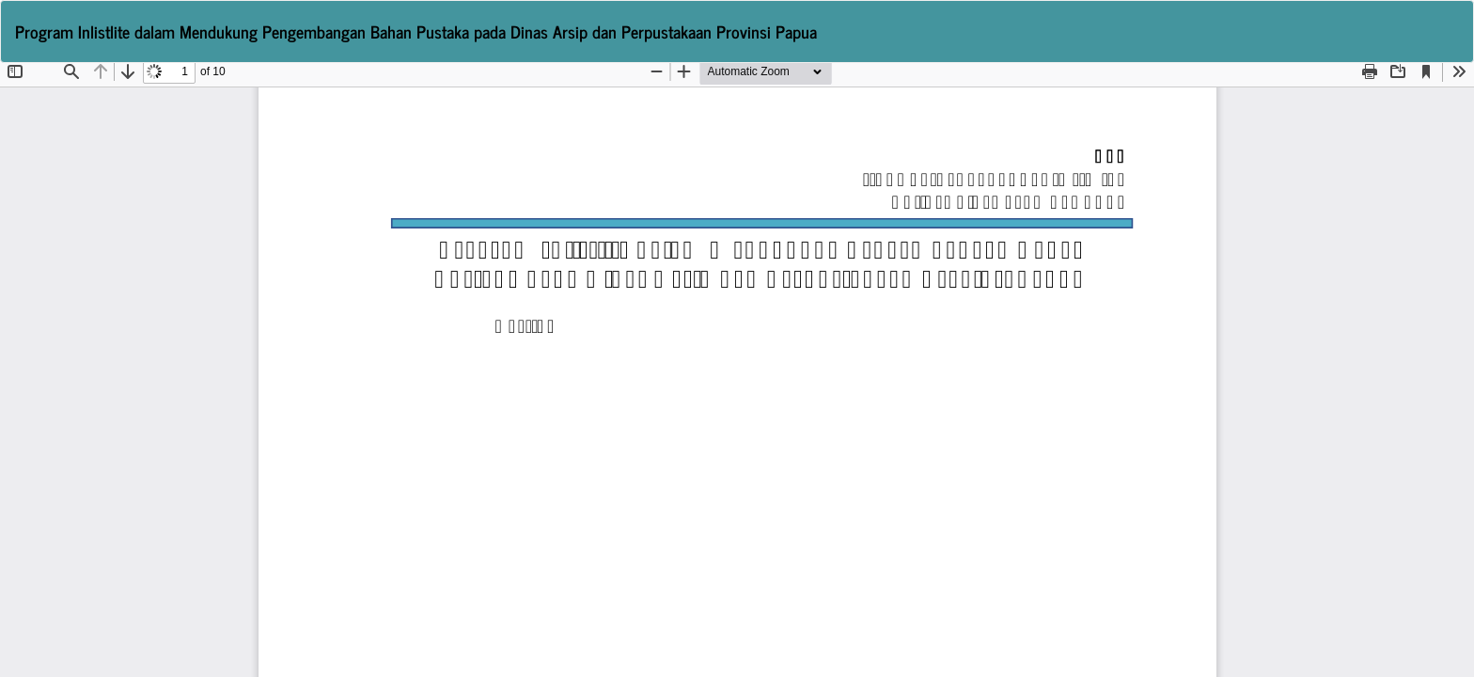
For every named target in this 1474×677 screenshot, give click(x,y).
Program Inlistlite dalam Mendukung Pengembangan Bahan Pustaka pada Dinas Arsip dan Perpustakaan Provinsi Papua (416, 31)
